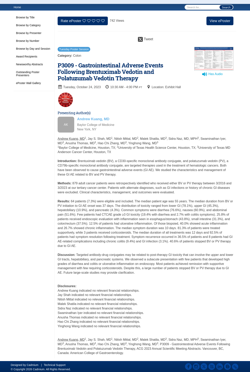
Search (226, 7)
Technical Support (54, 365)
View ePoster (220, 21)
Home (17, 7)
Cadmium (32, 365)
